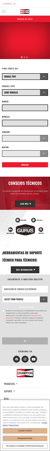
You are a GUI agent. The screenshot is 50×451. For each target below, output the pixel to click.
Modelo (6, 117)
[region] (25, 425)
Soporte (9, 391)
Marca (5, 101)
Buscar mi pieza (25, 19)
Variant (6, 132)
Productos (11, 384)
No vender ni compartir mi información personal (25, 446)
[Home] (24, 11)
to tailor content (26, 307)
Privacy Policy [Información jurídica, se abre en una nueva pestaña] (14, 425)
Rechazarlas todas (25, 438)
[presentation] (24, 330)
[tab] (21, 57)
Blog (6, 398)
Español (8, 4)
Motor (5, 147)
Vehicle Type (8, 86)
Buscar (25, 164)
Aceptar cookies (25, 431)
